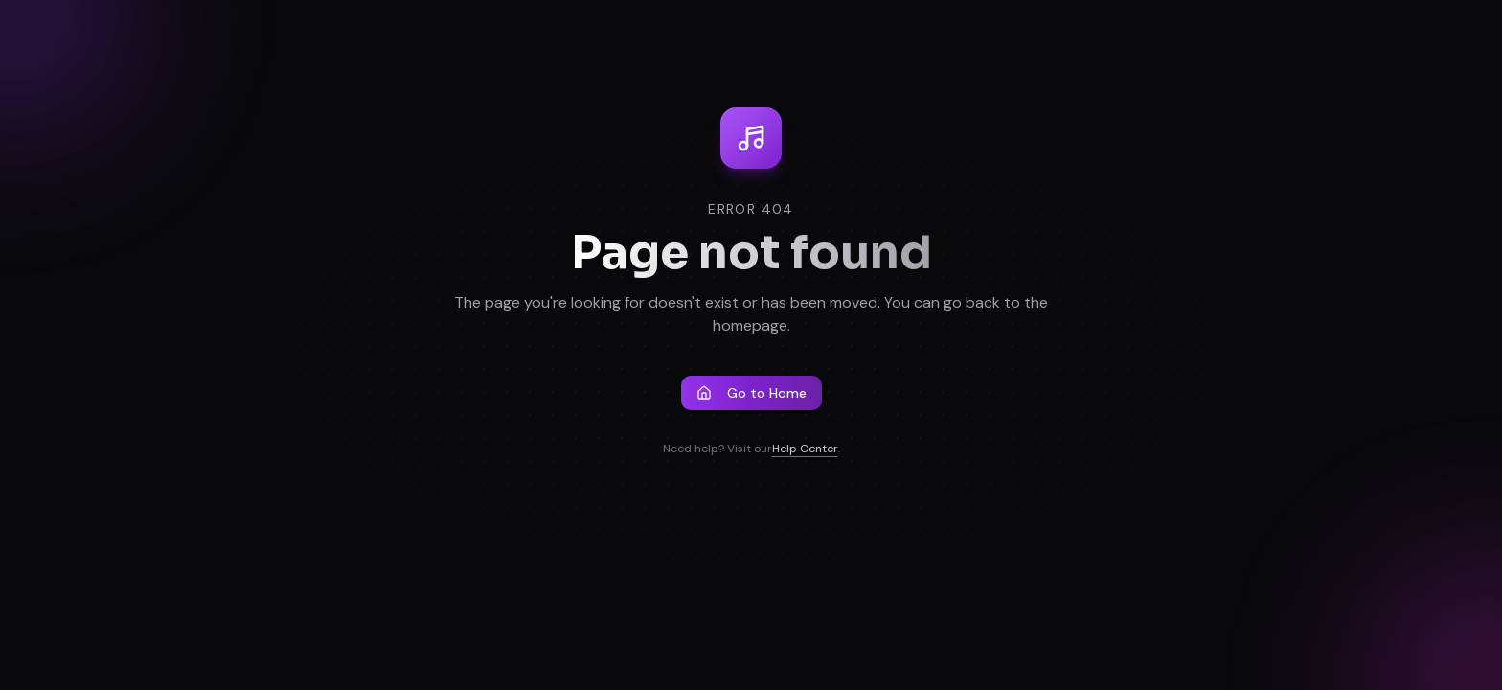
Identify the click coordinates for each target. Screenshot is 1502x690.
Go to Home (751, 393)
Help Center (805, 448)
